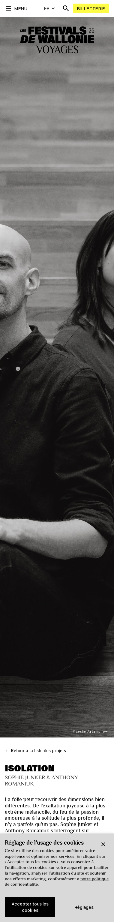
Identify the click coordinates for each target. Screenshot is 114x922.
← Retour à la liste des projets (35, 750)
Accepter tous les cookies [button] (30, 907)
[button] (103, 844)
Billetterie (91, 8)
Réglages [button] (84, 907)
